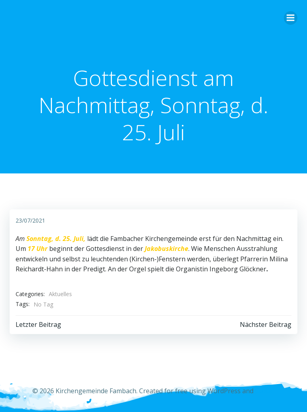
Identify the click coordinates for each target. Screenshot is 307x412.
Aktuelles (60, 294)
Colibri (265, 390)
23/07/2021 (30, 220)
